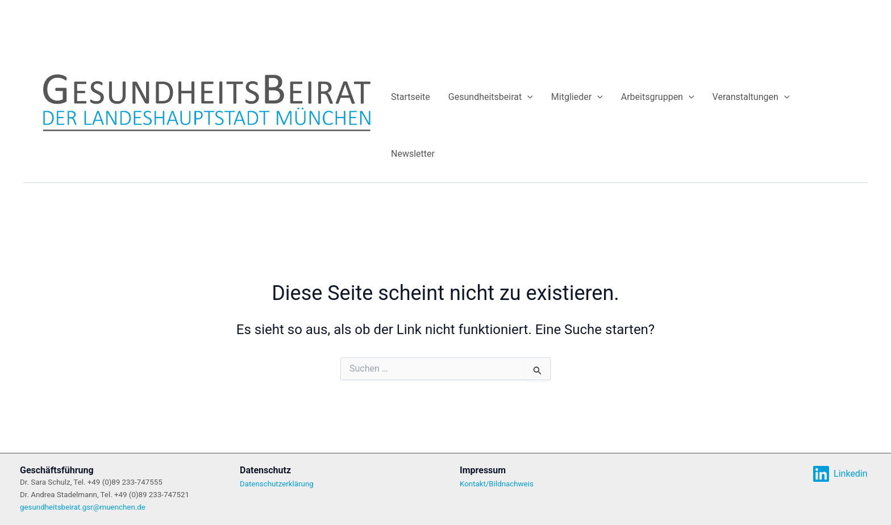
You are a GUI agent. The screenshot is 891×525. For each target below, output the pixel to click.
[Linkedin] (840, 474)
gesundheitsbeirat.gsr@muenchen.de (82, 507)
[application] (527, 97)
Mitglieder (577, 97)
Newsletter (413, 153)
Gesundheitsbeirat (490, 97)
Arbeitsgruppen (657, 97)
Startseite (410, 96)
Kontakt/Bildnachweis (497, 484)
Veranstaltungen (751, 97)
